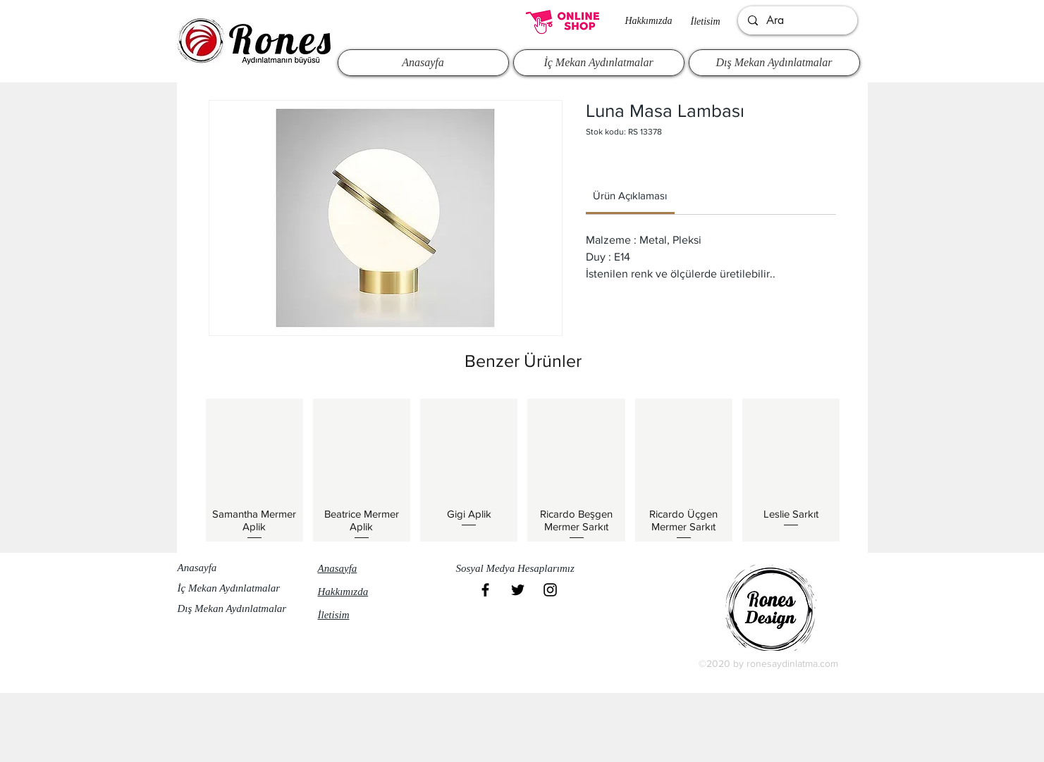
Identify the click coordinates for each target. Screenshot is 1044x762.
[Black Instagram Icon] (550, 590)
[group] (523, 470)
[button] (521, 569)
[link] (630, 195)
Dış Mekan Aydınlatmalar (232, 608)
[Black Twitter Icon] (518, 590)
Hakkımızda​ (649, 20)
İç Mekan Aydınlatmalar (229, 588)
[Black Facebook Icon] (485, 590)
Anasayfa (197, 567)
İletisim (705, 21)
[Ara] (797, 20)
